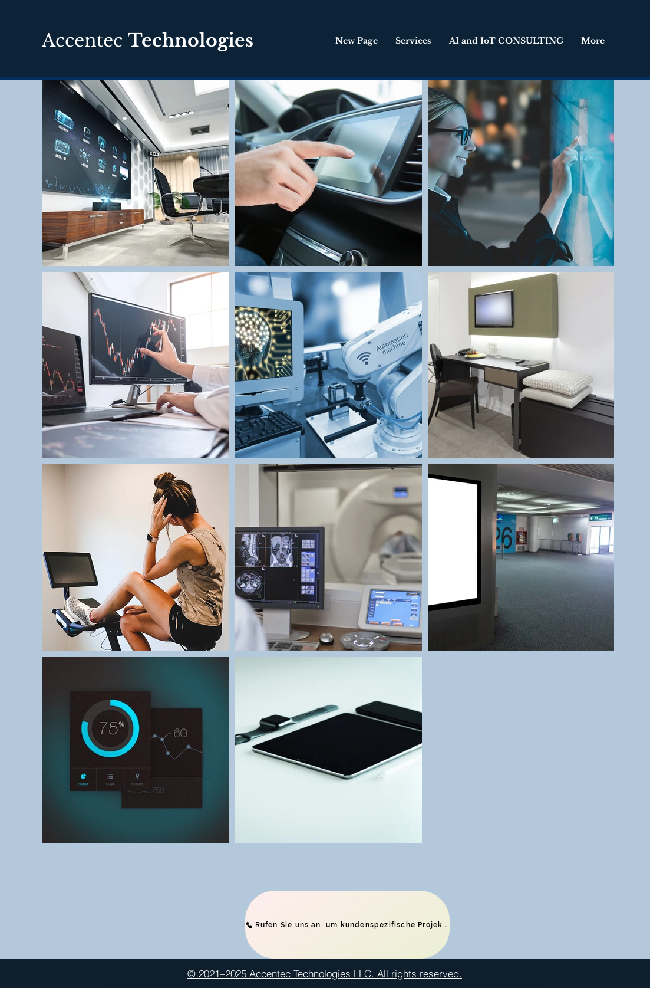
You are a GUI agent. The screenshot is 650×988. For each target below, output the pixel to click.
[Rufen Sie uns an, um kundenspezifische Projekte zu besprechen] (347, 925)
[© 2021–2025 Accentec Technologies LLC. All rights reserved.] (325, 973)
